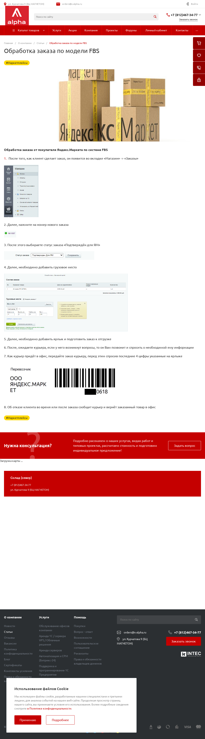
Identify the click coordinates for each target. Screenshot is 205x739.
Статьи (8, 631)
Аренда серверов (50, 650)
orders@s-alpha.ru (72, 4)
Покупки (79, 626)
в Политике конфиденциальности (49, 708)
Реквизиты (81, 653)
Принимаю (28, 720)
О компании (13, 617)
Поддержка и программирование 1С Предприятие (54, 670)
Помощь (80, 617)
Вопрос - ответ (83, 631)
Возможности (83, 637)
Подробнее (60, 720)
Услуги (44, 617)
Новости (9, 626)
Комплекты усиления (18, 671)
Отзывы (9, 637)
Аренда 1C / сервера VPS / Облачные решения (52, 640)
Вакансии (10, 643)
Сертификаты (13, 665)
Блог (7, 659)
